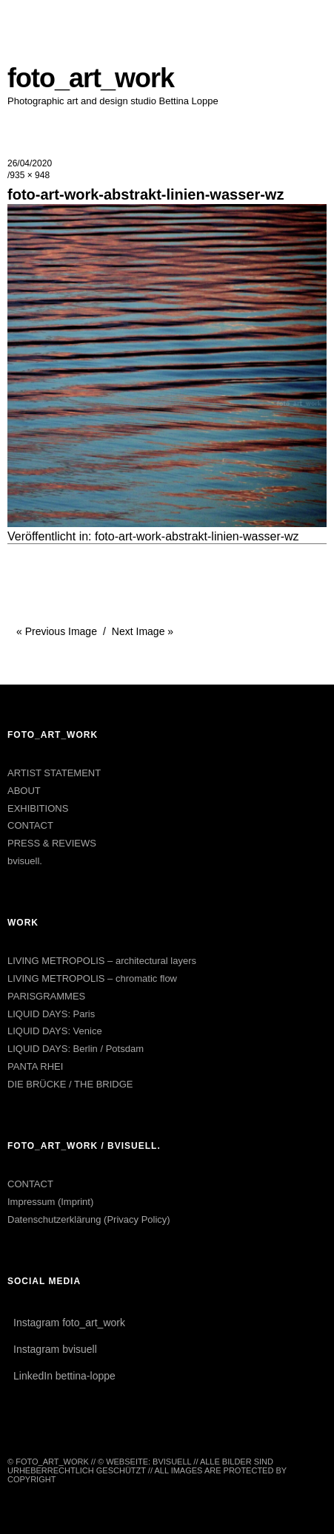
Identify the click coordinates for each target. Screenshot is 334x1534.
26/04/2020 (29, 163)
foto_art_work (90, 78)
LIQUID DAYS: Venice (54, 1030)
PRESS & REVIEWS (51, 843)
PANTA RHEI (35, 1066)
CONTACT (30, 825)
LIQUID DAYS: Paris (51, 1013)
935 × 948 (30, 175)
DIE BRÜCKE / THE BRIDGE (70, 1084)
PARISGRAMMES (46, 996)
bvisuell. (24, 860)
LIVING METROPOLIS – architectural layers (101, 960)
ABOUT (24, 790)
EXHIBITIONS (37, 808)
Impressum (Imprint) (50, 1201)
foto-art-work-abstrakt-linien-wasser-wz (197, 536)
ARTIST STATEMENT (54, 772)
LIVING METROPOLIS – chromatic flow (92, 978)
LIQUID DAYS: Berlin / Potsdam (75, 1048)
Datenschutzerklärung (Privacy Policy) (88, 1219)
